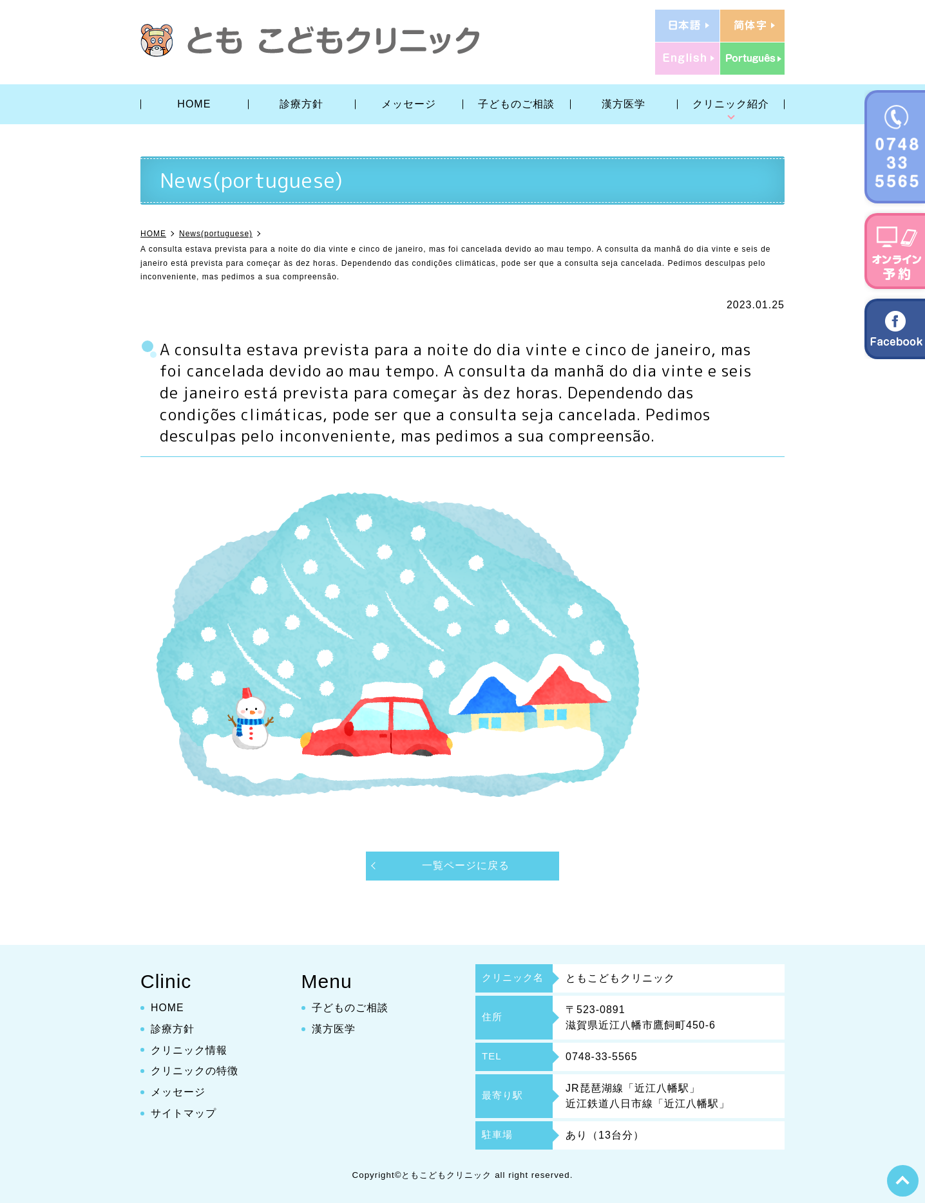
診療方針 (301, 103)
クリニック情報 (189, 1049)
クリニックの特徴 (194, 1070)
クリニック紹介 (730, 103)
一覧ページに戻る (466, 865)
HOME (194, 103)
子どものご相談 (516, 103)
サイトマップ (183, 1113)
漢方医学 (623, 103)
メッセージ (408, 103)
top (902, 1180)
